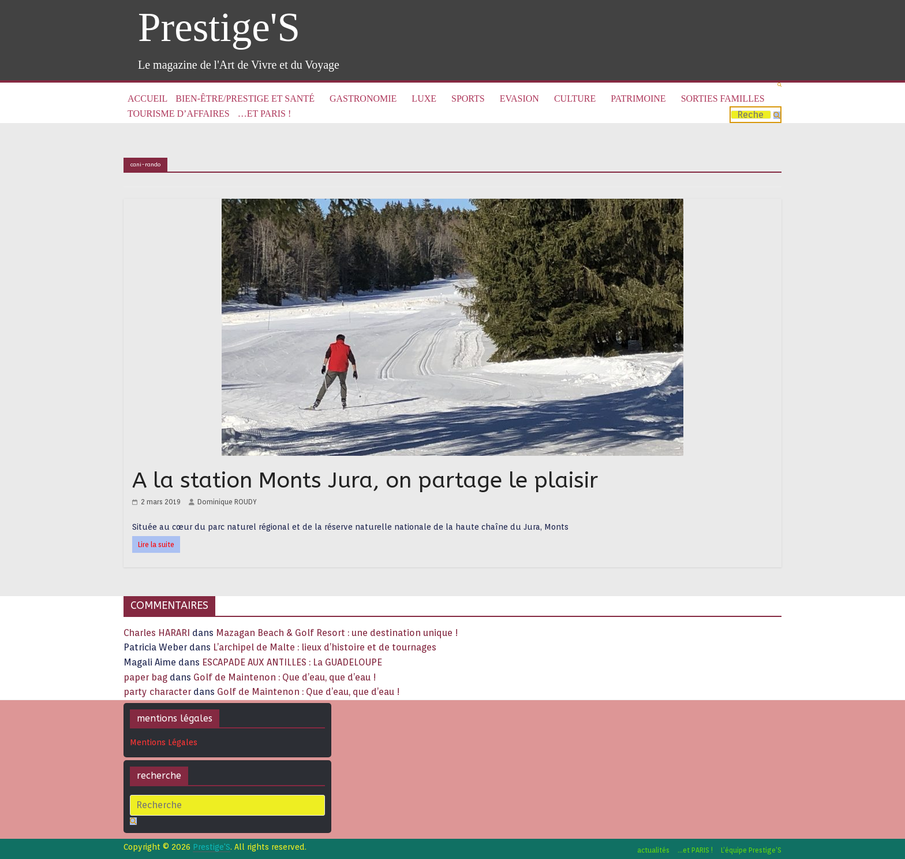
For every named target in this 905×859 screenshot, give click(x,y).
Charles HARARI (157, 632)
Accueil (147, 98)
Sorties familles (723, 98)
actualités (653, 850)
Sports (468, 98)
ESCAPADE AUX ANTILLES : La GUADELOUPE (292, 662)
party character (157, 691)
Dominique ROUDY (227, 501)
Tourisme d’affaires (179, 113)
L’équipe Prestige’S (751, 850)
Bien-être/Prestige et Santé (245, 98)
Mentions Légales (163, 742)
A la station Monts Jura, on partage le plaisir (365, 480)
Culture (575, 98)
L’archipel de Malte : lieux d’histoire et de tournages (326, 647)
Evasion (519, 98)
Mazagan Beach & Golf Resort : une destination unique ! (337, 632)
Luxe (424, 98)
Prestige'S (219, 27)
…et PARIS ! (264, 113)
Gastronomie (363, 98)
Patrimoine (638, 98)
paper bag (145, 677)
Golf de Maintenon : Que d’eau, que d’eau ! (284, 677)
